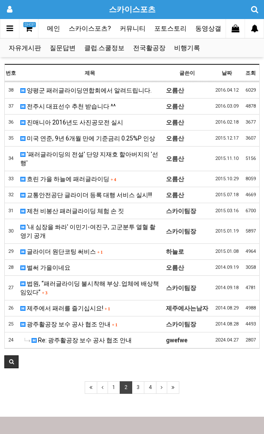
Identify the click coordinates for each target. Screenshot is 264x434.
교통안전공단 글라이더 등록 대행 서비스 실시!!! (86, 194)
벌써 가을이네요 (45, 267)
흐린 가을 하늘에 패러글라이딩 (68, 179)
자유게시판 (25, 48)
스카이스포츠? (90, 28)
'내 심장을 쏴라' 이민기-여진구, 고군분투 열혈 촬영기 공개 (88, 231)
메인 (53, 28)
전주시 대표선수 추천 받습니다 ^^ (68, 106)
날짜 (227, 73)
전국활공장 (149, 48)
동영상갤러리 (214, 28)
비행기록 (187, 48)
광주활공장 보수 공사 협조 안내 (69, 324)
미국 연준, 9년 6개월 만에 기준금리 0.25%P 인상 (87, 138)
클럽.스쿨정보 (104, 48)
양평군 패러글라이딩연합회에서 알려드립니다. (86, 90)
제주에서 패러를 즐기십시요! (65, 308)
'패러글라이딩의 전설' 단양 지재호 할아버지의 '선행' (89, 158)
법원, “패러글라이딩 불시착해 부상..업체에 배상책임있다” (89, 288)
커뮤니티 (133, 28)
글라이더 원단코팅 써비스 (61, 251)
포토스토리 (170, 28)
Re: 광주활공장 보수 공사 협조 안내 (78, 340)
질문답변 (63, 48)
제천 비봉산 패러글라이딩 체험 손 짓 (72, 210)
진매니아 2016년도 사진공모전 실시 (71, 122)
